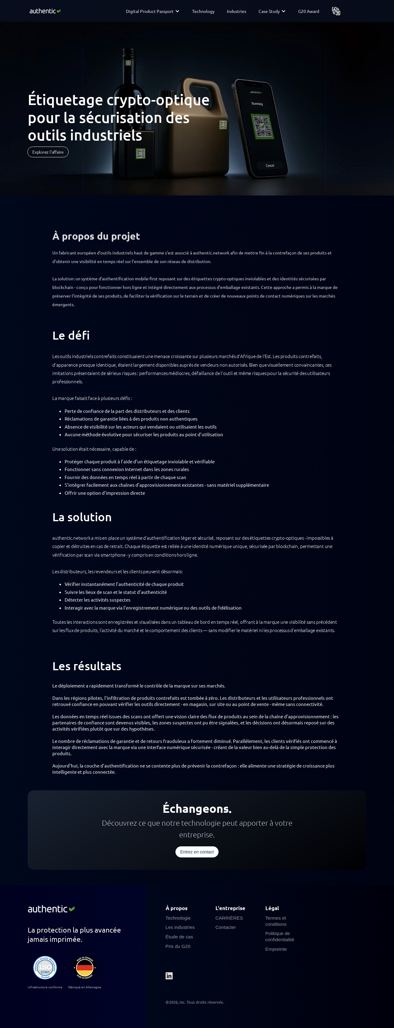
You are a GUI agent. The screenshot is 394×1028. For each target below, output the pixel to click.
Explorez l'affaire (48, 152)
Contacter (225, 927)
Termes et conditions (276, 921)
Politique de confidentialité (279, 936)
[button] (153, 11)
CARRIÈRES (229, 918)
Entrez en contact (197, 851)
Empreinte (276, 949)
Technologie (178, 918)
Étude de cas (179, 936)
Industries (236, 11)
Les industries (180, 927)
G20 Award (308, 11)
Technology (203, 11)
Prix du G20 (178, 946)
